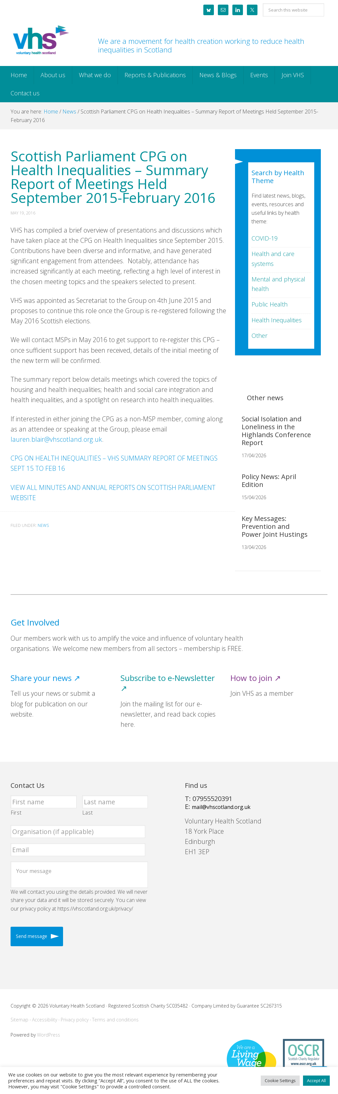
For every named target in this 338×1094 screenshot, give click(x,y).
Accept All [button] (316, 1080)
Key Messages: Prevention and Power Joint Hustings (275, 526)
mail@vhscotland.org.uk (221, 807)
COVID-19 (265, 238)
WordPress (48, 1035)
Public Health (269, 304)
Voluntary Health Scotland (40, 40)
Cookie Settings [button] (280, 1080)
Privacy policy (74, 1019)
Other (259, 335)
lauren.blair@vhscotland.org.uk (56, 439)
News (43, 525)
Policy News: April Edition (269, 480)
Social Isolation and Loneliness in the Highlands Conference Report (276, 430)
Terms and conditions (115, 1019)
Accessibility (44, 1019)
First (16, 812)
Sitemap (19, 1019)
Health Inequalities (277, 320)
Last (88, 812)
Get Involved (35, 622)
